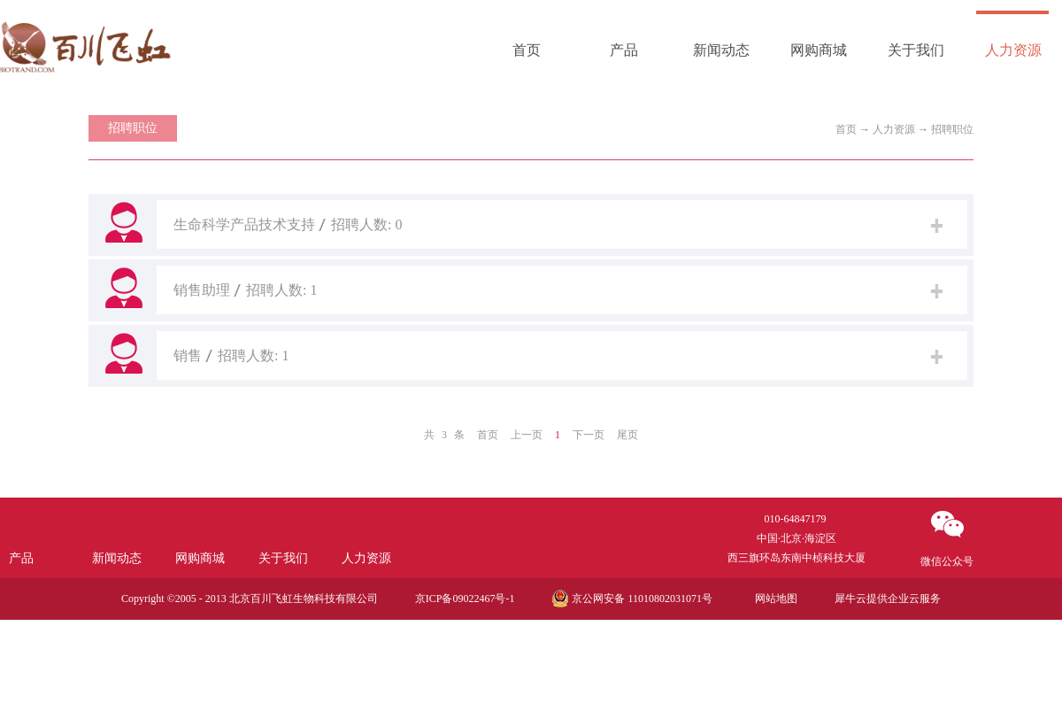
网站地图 (773, 598)
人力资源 (894, 129)
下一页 (588, 435)
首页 (526, 50)
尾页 (627, 435)
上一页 (527, 435)
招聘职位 (952, 129)
